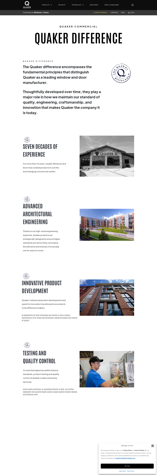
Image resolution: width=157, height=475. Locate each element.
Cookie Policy (122, 471)
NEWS (123, 12)
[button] (153, 446)
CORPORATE (114, 12)
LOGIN (131, 12)
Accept (127, 466)
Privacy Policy (130, 471)
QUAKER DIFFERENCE (100, 12)
